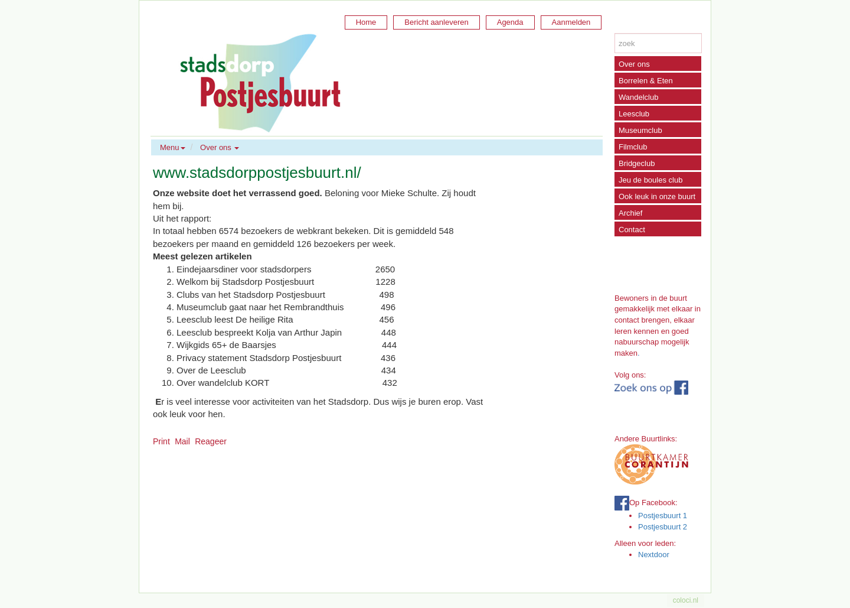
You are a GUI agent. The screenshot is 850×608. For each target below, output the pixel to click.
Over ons (634, 64)
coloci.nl (685, 600)
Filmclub (633, 146)
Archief (630, 213)
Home (366, 22)
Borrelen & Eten (646, 80)
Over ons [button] (219, 147)
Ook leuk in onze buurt (657, 196)
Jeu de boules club (650, 179)
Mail (182, 441)
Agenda (510, 22)
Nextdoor (653, 554)
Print (161, 441)
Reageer (211, 441)
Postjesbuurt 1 (662, 515)
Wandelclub (638, 97)
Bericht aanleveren (436, 22)
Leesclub (634, 113)
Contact (632, 229)
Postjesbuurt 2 (662, 526)
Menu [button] (172, 147)
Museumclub (640, 130)
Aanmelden (571, 22)
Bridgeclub (637, 163)
